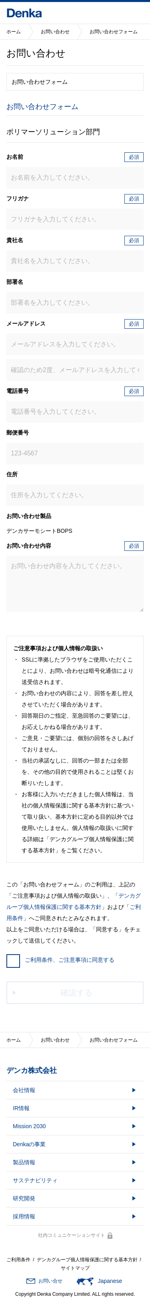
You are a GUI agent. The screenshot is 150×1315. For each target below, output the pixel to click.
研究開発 (24, 1198)
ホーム (13, 31)
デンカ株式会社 (31, 1070)
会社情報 (24, 1090)
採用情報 (24, 1216)
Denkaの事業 (29, 1144)
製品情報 (24, 1162)
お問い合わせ (55, 31)
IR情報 (21, 1108)
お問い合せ (50, 1281)
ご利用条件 (18, 1259)
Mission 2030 (29, 1126)
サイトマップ (75, 1268)
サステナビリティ (35, 1180)
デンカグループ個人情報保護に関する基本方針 (87, 1259)
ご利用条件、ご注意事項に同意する (60, 959)
